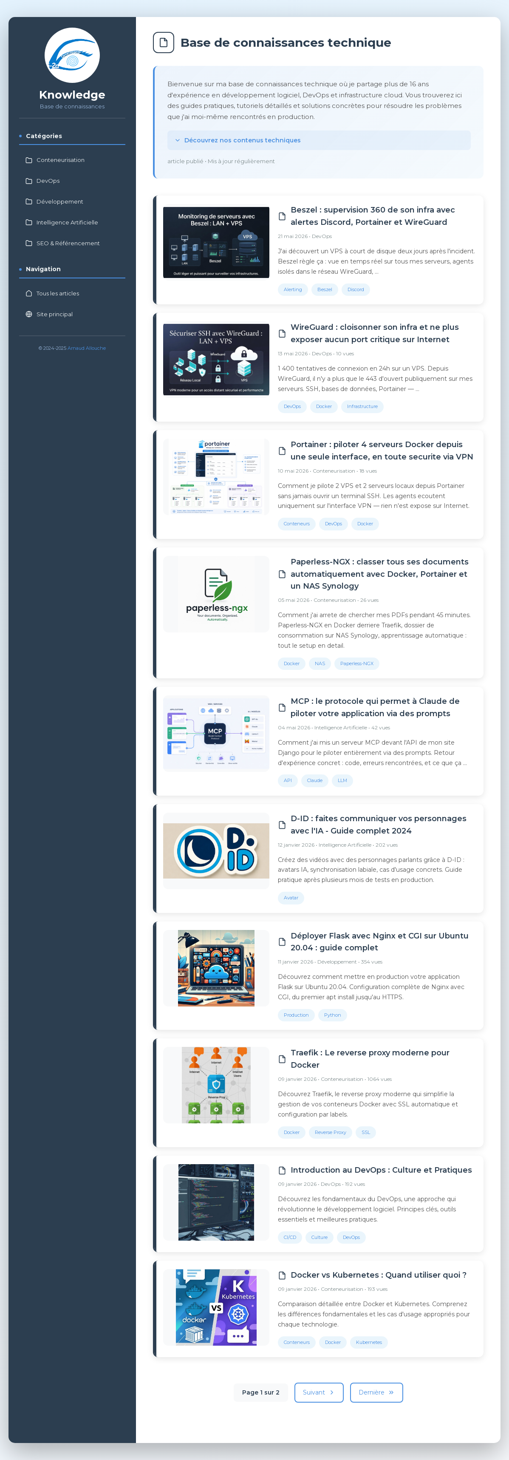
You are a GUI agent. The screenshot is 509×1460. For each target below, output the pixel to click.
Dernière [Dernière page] (377, 1392)
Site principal (49, 314)
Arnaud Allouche (87, 348)
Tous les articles (52, 293)
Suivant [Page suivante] (319, 1392)
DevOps (42, 180)
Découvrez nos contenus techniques (237, 140)
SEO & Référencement (62, 243)
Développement (54, 201)
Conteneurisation (55, 159)
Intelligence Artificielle (61, 222)
